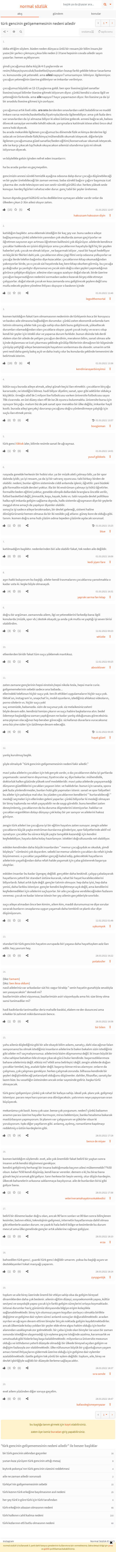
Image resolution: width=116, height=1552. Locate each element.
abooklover (98, 667)
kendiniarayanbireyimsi (90, 369)
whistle (101, 636)
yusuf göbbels (96, 457)
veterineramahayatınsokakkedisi (85, 1198)
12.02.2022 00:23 (104, 631)
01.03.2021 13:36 (104, 363)
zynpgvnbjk (98, 1277)
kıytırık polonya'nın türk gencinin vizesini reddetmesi (36, 1469)
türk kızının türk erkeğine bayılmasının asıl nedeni (34, 1492)
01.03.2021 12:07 (104, 209)
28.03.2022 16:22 (104, 955)
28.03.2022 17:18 (104, 1135)
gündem (58, 13)
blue (102, 531)
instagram (8, 1541)
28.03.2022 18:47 (104, 1398)
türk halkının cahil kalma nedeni (23, 1515)
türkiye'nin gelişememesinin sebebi (25, 1484)
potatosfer (98, 961)
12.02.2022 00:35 (104, 731)
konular (96, 13)
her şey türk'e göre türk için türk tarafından (30, 1500)
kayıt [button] (68, 1424)
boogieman (98, 426)
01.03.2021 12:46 (104, 293)
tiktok (20, 444)
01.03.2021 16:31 (104, 591)
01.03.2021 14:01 (104, 451)
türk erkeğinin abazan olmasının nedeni (28, 1507)
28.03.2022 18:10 (104, 1236)
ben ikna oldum (19, 983)
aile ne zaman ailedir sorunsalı (22, 1476)
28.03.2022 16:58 (104, 1021)
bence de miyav (95, 1141)
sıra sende (99, 1374)
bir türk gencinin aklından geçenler (25, 1453)
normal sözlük (33, 6)
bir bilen (100, 1027)
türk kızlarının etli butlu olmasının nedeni (28, 1523)
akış (19, 13)
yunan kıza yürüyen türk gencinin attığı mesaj (31, 1461)
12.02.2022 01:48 (104, 920)
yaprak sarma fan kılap (91, 597)
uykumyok (99, 926)
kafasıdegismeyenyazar (91, 1404)
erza (102, 1242)
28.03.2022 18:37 (104, 1368)
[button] (28, 209)
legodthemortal (95, 299)
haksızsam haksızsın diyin (89, 215)
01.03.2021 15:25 (104, 525)
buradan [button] (56, 1432)
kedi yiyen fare (96, 562)
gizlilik (47, 1548)
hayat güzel (98, 737)
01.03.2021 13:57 (104, 420)
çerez (110, 1545)
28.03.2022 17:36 (104, 1192)
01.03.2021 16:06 (104, 556)
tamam (14, 979)
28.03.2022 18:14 (104, 1271)
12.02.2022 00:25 (104, 661)
